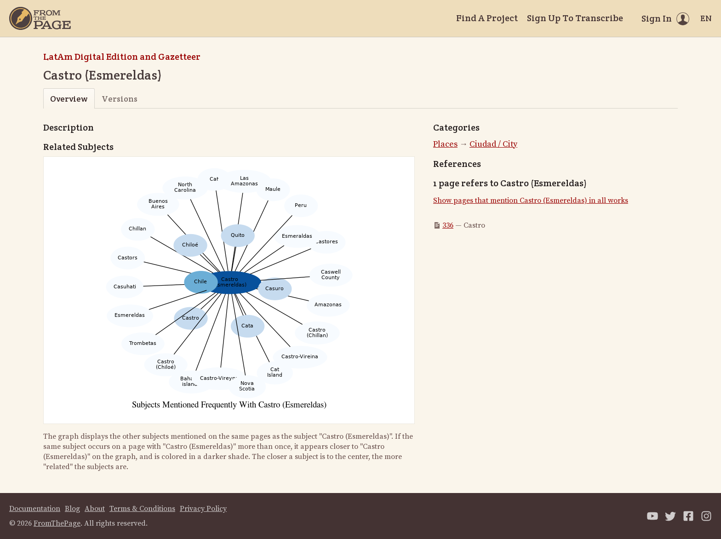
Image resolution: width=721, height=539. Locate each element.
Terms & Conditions (142, 508)
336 (447, 225)
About (95, 508)
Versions (119, 98)
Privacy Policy (203, 508)
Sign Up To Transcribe (575, 18)
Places (445, 144)
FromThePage (57, 523)
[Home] (40, 18)
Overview (68, 98)
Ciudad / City (493, 144)
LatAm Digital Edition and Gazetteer (121, 57)
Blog (72, 508)
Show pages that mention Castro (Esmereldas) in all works (530, 200)
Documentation (34, 508)
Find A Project (487, 18)
